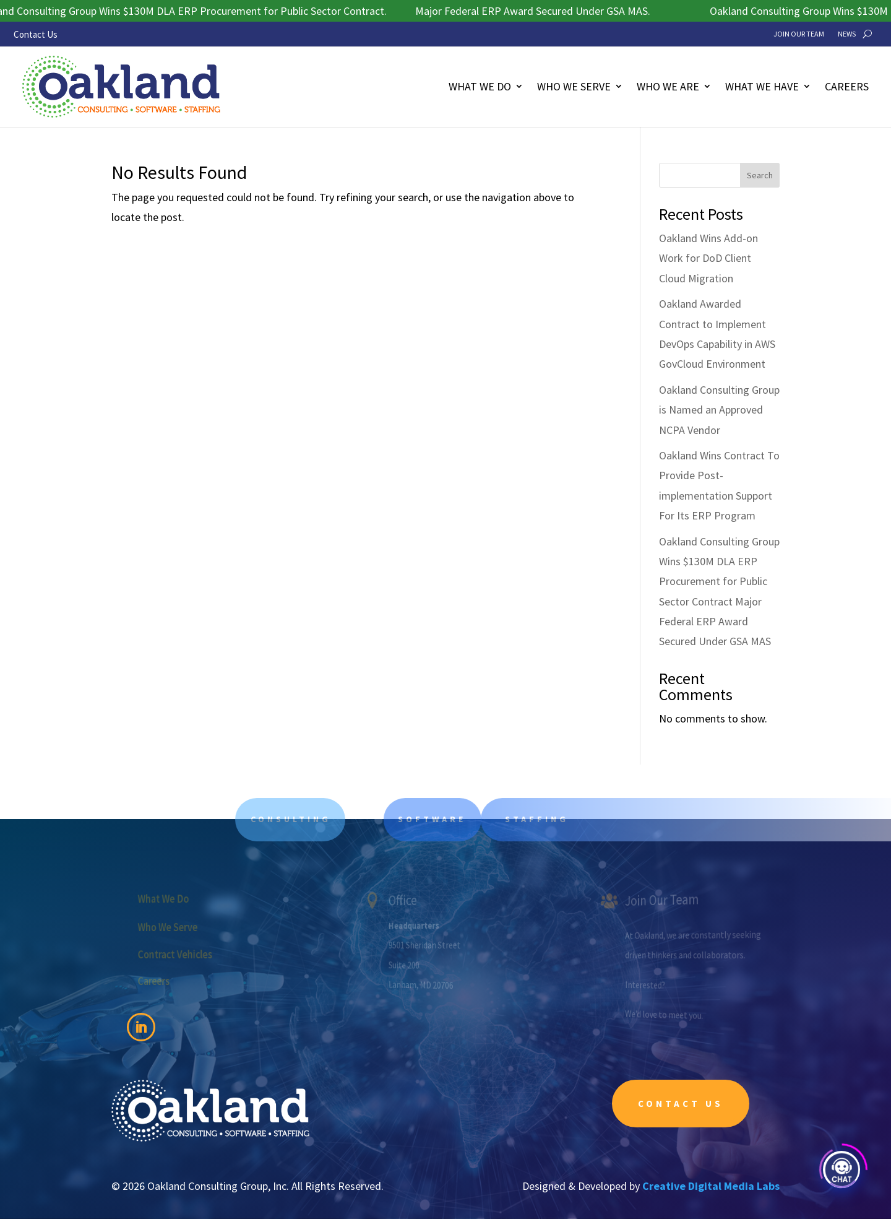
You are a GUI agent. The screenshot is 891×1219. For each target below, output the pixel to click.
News (847, 34)
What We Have (762, 86)
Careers (847, 86)
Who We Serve (574, 86)
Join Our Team (798, 34)
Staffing (552, 819)
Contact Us (36, 34)
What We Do (480, 86)
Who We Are (668, 86)
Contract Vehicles (180, 953)
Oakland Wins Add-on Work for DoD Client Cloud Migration (708, 258)
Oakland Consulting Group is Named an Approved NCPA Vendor (719, 410)
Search (760, 175)
